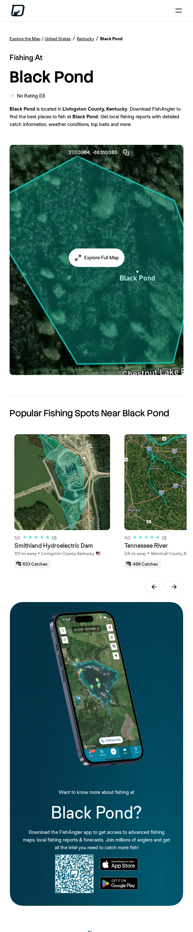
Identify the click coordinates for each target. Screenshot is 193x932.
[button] (96, 257)
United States (58, 39)
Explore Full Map (101, 257)
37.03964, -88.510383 (99, 152)
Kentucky (85, 39)
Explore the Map (25, 39)
